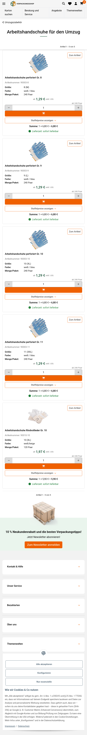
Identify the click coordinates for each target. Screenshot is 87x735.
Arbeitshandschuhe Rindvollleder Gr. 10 (26, 430)
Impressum (10, 726)
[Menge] (43, 108)
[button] (75, 3)
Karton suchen (8, 12)
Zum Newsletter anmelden (43, 544)
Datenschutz (24, 726)
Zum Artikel (75, 55)
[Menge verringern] (8, 108)
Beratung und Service (32, 12)
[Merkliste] (70, 3)
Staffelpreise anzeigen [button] (42, 120)
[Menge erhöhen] (78, 108)
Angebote (57, 10)
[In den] (43, 113)
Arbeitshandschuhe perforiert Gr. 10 (24, 254)
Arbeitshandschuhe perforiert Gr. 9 (23, 165)
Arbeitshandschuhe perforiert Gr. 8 (23, 77)
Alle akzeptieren (44, 664)
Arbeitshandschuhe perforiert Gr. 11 (24, 342)
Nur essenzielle (44, 681)
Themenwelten (74, 10)
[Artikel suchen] (64, 3)
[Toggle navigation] (3, 4)
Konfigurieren (44, 673)
